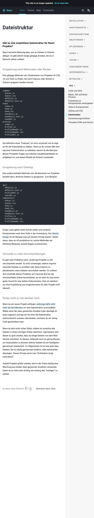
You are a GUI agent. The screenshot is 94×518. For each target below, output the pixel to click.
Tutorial (30, 10)
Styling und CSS (75, 111)
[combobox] (82, 10)
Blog (38, 10)
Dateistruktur (74, 115)
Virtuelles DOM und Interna (80, 122)
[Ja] (26, 388)
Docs (22, 11)
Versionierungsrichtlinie (79, 118)
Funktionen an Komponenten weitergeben (80, 102)
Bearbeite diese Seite (45, 388)
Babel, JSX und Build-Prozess (78, 95)
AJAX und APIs (75, 91)
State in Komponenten (78, 107)
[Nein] (30, 388)
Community (48, 10)
